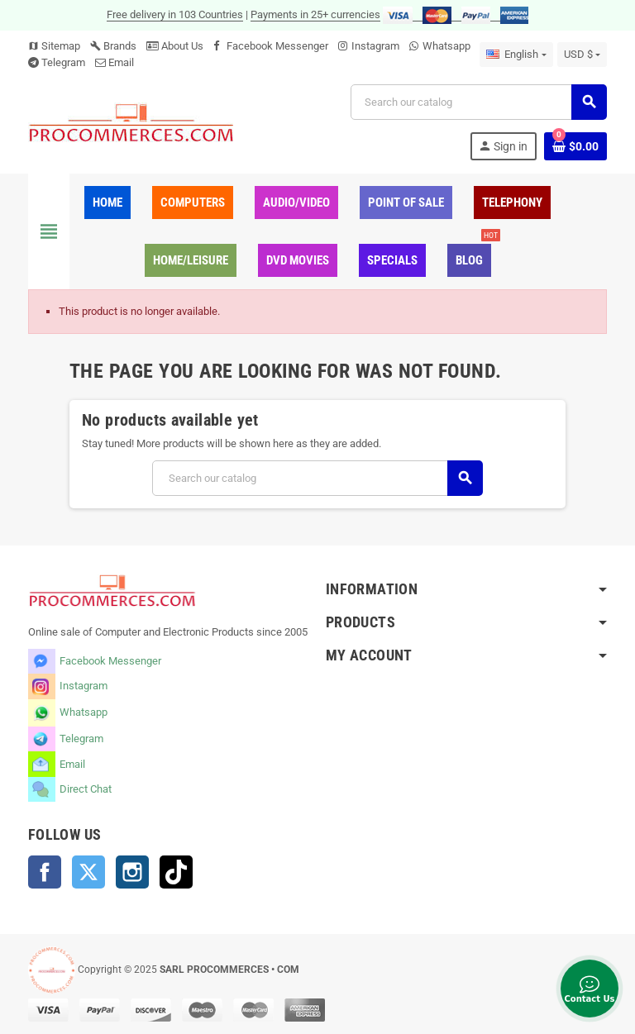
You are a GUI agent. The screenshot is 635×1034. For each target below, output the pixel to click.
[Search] (478, 102)
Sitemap (54, 46)
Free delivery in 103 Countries (175, 14)
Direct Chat (86, 789)
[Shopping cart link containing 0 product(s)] (575, 146)
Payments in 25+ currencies (315, 14)
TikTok (176, 872)
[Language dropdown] (516, 54)
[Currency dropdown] (582, 54)
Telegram (63, 62)
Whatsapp (446, 46)
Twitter (88, 872)
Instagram (375, 46)
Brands (113, 46)
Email (121, 62)
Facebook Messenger (277, 46)
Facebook (44, 872)
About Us (174, 46)
